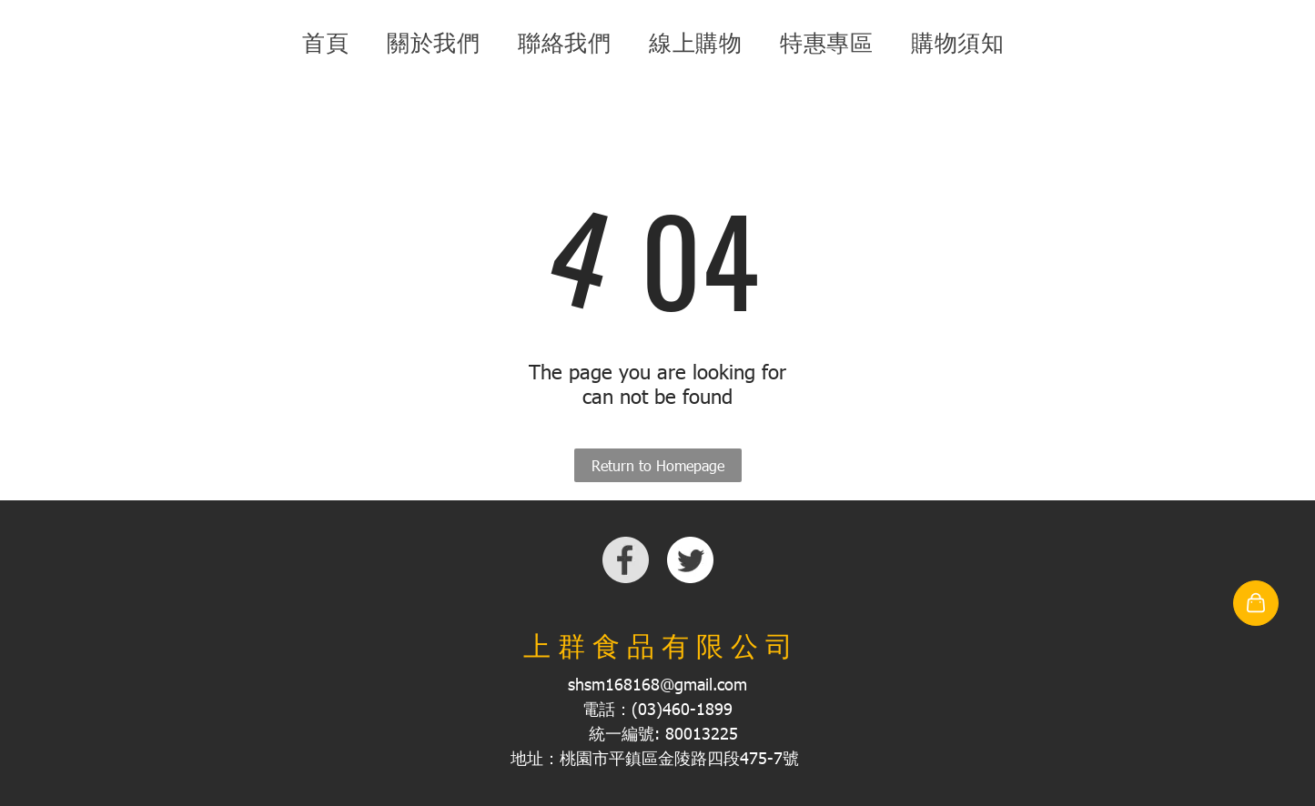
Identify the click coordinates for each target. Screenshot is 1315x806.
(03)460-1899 (682, 708)
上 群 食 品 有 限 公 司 (658, 646)
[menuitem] (330, 42)
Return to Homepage (658, 465)
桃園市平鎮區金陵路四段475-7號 (679, 757)
